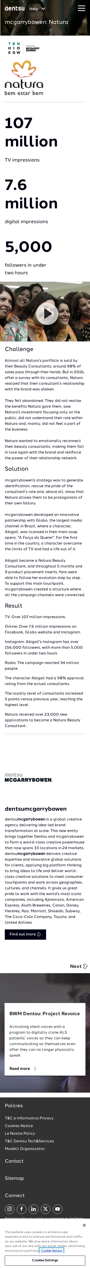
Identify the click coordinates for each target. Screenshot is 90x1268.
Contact (14, 1161)
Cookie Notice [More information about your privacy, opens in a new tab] (51, 1250)
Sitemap (14, 1178)
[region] (45, 1243)
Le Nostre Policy (20, 1134)
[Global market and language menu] (37, 9)
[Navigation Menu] (81, 8)
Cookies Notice (19, 1126)
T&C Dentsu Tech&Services (29, 1141)
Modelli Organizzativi (25, 1149)
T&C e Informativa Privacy (29, 1118)
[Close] (84, 1225)
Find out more (25, 934)
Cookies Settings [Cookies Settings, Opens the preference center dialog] (45, 1260)
